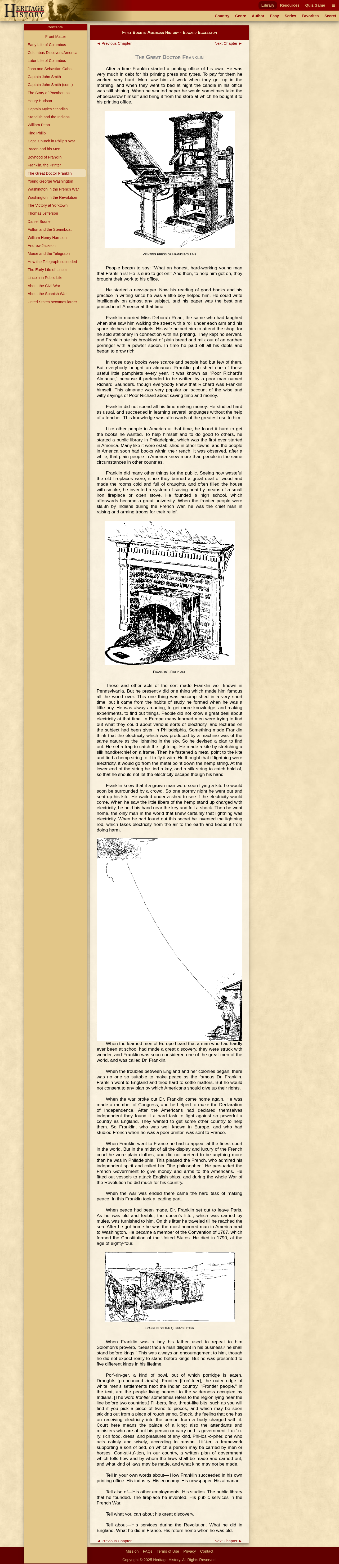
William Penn (39, 125)
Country (222, 16)
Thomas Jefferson (43, 213)
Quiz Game (315, 5)
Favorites (310, 16)
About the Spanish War (47, 294)
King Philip (37, 133)
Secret (330, 16)
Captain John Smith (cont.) (50, 85)
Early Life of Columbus (47, 45)
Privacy (189, 1551)
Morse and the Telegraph (49, 253)
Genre (240, 16)
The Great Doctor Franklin (50, 173)
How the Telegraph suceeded (52, 262)
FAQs (148, 1551)
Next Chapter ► (228, 43)
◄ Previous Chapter (114, 43)
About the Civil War (44, 286)
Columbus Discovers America (52, 53)
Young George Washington (50, 181)
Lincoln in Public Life (45, 277)
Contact (206, 1551)
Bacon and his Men (44, 149)
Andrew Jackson (42, 245)
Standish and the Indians (48, 117)
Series (290, 16)
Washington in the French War (53, 189)
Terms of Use (168, 1551)
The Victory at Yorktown (48, 205)
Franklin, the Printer (44, 165)
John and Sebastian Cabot (50, 69)
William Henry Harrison (47, 238)
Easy (274, 16)
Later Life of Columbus (47, 60)
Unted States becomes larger (52, 302)
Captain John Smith (44, 77)
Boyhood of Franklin (44, 157)
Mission (132, 1551)
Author (258, 16)
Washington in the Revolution (52, 197)
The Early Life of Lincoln (48, 270)
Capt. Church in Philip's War (51, 141)
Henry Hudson (40, 101)
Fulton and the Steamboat (50, 229)
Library (267, 5)
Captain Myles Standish (48, 109)
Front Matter (55, 36)
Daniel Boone (39, 221)
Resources (290, 5)
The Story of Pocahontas (48, 93)
